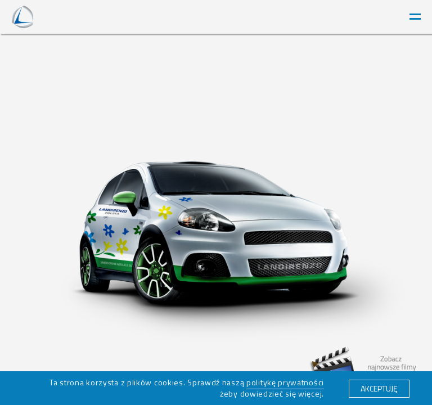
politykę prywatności (285, 382)
